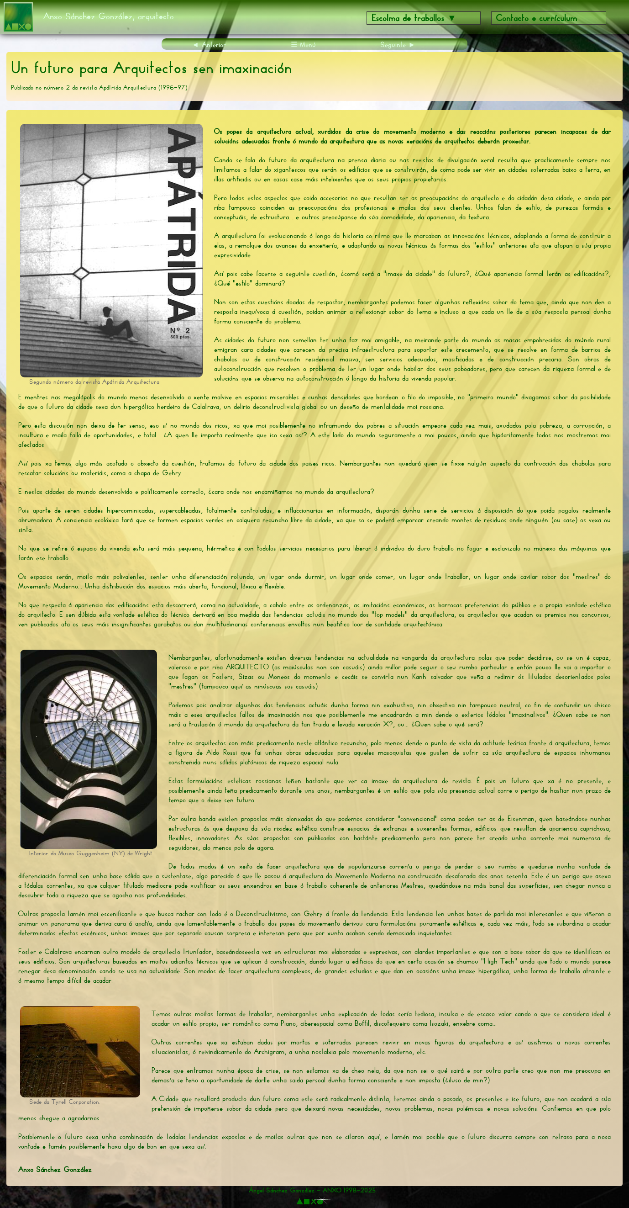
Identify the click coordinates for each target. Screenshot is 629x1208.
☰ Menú (303, 44)
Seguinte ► (398, 44)
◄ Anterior (209, 44)
